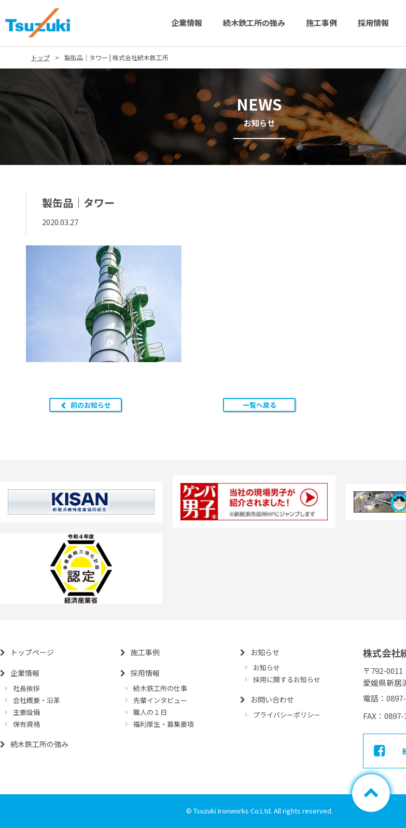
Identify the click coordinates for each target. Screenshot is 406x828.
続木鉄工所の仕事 (160, 688)
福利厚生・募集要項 (163, 724)
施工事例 (321, 22)
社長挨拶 (26, 688)
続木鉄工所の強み (254, 22)
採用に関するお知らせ (286, 679)
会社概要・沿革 (36, 700)
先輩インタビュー (160, 700)
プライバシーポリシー (286, 715)
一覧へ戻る (259, 405)
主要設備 (26, 712)
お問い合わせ (272, 699)
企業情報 (186, 22)
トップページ (32, 652)
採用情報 (373, 22)
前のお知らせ (91, 405)
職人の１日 (150, 712)
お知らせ (264, 652)
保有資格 (26, 724)
